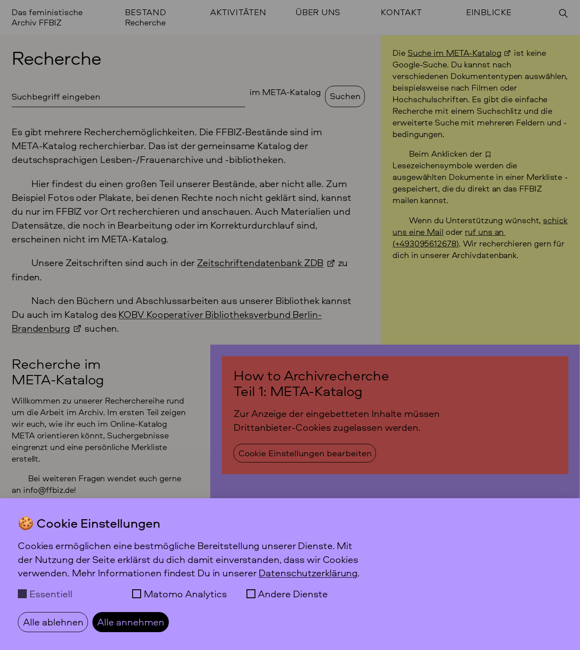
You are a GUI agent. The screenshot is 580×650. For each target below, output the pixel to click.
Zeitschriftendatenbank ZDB (260, 262)
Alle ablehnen (53, 622)
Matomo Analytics (185, 594)
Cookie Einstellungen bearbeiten (305, 453)
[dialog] (290, 574)
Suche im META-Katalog (454, 52)
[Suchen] (563, 13)
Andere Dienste (293, 594)
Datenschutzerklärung (308, 572)
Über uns (318, 12)
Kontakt (401, 12)
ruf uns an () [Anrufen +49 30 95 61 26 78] (448, 237)
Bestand (145, 12)
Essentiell (50, 594)
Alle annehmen (130, 622)
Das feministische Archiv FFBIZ (47, 17)
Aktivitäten (238, 12)
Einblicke (489, 12)
